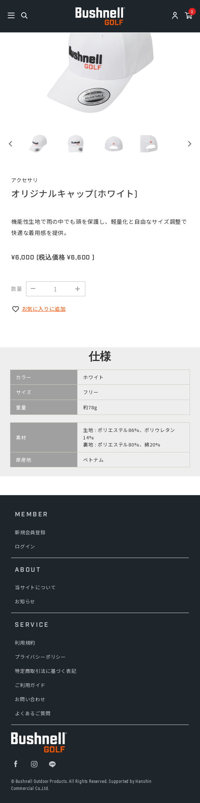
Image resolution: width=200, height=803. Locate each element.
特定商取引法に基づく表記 (45, 670)
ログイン (25, 546)
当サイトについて (35, 587)
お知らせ (25, 601)
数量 (16, 288)
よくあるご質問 (33, 713)
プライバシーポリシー (40, 656)
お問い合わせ (30, 699)
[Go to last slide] (11, 143)
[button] (38, 143)
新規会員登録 (30, 532)
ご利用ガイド (30, 684)
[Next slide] (189, 143)
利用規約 (25, 642)
